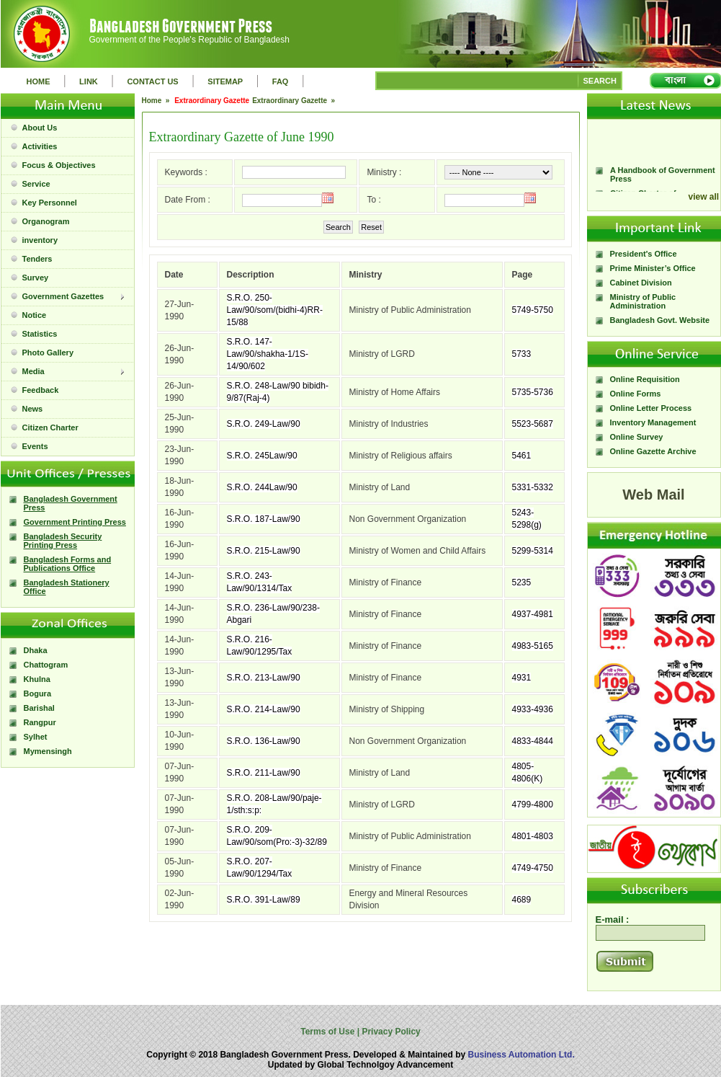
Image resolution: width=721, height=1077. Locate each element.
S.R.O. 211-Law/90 (263, 773)
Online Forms (635, 393)
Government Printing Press (75, 522)
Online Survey (636, 437)
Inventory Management (653, 422)
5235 (522, 582)
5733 (522, 354)
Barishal (39, 708)
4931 (522, 678)
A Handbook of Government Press (662, 187)
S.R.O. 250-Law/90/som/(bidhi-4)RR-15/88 (275, 310)
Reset (371, 227)
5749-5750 (532, 310)
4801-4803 (532, 836)
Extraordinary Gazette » (294, 101)
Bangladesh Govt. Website (660, 320)
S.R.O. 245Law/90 (262, 456)
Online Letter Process (651, 408)
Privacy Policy (390, 1032)
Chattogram (46, 664)
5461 (522, 456)
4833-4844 (532, 741)
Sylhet (36, 736)
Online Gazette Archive (653, 451)
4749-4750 (532, 868)
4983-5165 (532, 646)
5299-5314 (532, 551)
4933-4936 (532, 709)
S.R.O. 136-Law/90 (263, 741)
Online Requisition (645, 379)
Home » (157, 101)
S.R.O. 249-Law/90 (263, 424)
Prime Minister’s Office (653, 268)
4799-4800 (532, 804)
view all (704, 197)
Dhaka (36, 650)
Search (338, 227)
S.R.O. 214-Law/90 (263, 709)
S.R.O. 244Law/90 (262, 487)
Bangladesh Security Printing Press (63, 540)
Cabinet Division (641, 282)
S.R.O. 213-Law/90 (263, 678)
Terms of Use (328, 1032)
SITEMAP (225, 81)
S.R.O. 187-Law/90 (263, 519)
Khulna (37, 679)
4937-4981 (532, 614)
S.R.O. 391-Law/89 (263, 900)
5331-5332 (532, 487)
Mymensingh (48, 751)
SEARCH (600, 80)
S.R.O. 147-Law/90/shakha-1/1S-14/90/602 (267, 354)
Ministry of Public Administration (643, 301)
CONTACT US (152, 81)
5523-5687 (532, 424)
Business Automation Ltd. (521, 1055)
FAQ (280, 81)
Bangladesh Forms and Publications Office (68, 563)
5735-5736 (532, 392)
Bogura (38, 693)
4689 (522, 900)
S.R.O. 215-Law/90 (263, 551)
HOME (38, 81)
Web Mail (653, 494)
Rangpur (40, 722)
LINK (88, 81)
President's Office (643, 253)
